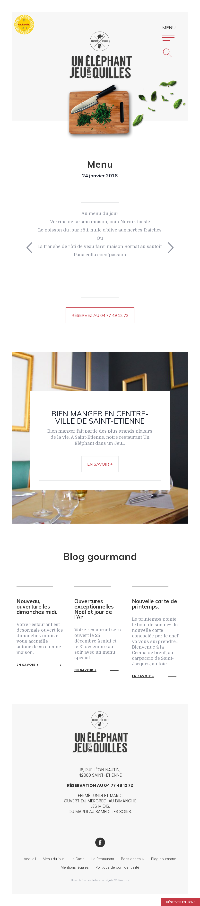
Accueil (30, 859)
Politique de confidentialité (117, 867)
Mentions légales (75, 867)
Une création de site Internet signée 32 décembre (100, 880)
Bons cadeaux (132, 859)
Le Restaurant (102, 859)
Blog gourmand (163, 859)
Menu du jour (53, 859)
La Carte (78, 859)
